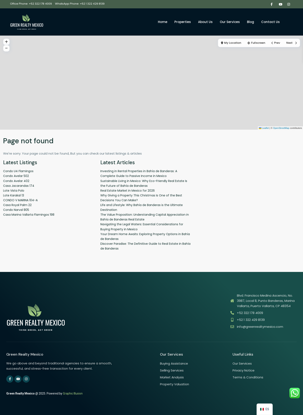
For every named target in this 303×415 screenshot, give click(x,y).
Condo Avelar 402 (16, 181)
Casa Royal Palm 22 (17, 205)
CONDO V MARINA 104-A (20, 200)
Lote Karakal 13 (13, 195)
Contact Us (270, 22)
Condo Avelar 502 (16, 176)
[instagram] (288, 4)
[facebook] (271, 4)
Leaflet (264, 128)
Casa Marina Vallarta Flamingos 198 (28, 215)
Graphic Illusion (73, 393)
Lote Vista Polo (13, 190)
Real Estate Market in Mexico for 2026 (127, 190)
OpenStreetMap (281, 128)
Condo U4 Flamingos (18, 171)
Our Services (230, 22)
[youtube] (280, 4)
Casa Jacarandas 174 (18, 186)
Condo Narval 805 (16, 210)
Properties (182, 22)
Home (162, 22)
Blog (250, 22)
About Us (205, 22)
